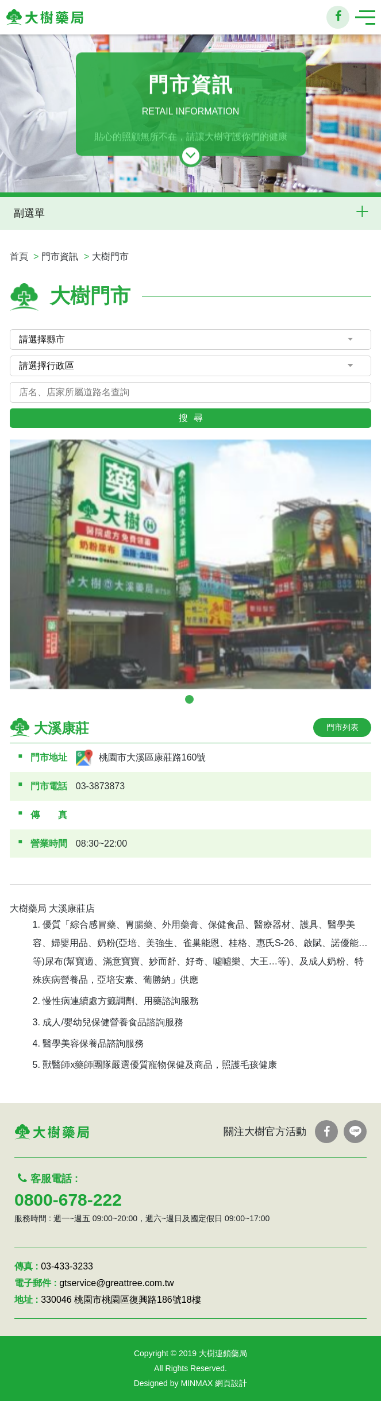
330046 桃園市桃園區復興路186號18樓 (121, 1299)
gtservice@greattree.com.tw (116, 1283)
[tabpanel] (191, 564)
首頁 (19, 256)
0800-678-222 (68, 1199)
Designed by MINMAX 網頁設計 (191, 1383)
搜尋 (194, 418)
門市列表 (342, 727)
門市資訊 (59, 256)
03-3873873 (100, 786)
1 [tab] (189, 699)
